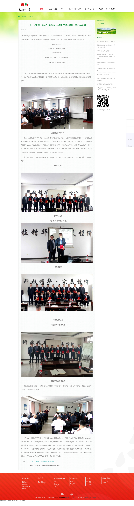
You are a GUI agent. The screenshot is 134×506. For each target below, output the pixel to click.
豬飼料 (72, 481)
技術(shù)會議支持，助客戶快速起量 (106, 41)
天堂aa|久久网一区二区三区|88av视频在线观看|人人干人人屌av (15, 502)
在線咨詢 (130, 146)
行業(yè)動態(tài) (42, 483)
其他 (55, 486)
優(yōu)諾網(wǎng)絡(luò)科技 (92, 497)
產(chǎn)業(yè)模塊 (75, 9)
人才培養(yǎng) (90, 483)
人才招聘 (88, 481)
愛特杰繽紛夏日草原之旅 (103, 74)
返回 (24, 461)
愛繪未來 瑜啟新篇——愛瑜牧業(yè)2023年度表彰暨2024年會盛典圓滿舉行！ (106, 56)
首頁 (41, 9)
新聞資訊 (24, 16)
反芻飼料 (72, 483)
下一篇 (31, 465)
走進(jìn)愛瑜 (53, 9)
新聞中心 (63, 9)
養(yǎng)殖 (56, 484)
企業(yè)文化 (25, 484)
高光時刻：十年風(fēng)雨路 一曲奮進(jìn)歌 (47, 465)
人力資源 (100, 9)
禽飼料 (72, 484)
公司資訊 (40, 481)
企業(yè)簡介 (25, 481)
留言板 (104, 483)
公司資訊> (30, 16)
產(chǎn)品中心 (89, 9)
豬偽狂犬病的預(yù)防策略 (103, 51)
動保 (55, 483)
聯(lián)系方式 (105, 481)
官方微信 (130, 139)
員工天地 (88, 484)
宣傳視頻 (24, 488)
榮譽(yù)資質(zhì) (26, 486)
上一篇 (31, 461)
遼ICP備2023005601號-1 (70, 497)
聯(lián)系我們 (110, 9)
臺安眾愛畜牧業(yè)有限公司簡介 (45, 461)
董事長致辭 (25, 483)
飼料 (55, 481)
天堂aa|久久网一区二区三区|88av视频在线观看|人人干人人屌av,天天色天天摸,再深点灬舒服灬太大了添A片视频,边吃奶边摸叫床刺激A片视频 (66, 1)
